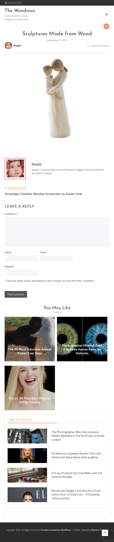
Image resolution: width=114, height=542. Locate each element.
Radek (17, 45)
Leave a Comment (100, 45)
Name (8, 252)
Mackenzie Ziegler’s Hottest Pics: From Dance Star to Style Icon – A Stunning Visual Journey (76, 494)
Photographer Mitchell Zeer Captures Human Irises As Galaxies (82, 349)
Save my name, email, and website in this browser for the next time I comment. (50, 280)
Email (43, 252)
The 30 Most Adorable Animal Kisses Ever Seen (29, 351)
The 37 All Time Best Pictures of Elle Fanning (29, 400)
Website (9, 266)
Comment (11, 214)
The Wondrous (20, 10)
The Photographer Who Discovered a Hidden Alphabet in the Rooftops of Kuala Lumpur (78, 435)
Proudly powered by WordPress (56, 530)
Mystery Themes (99, 530)
